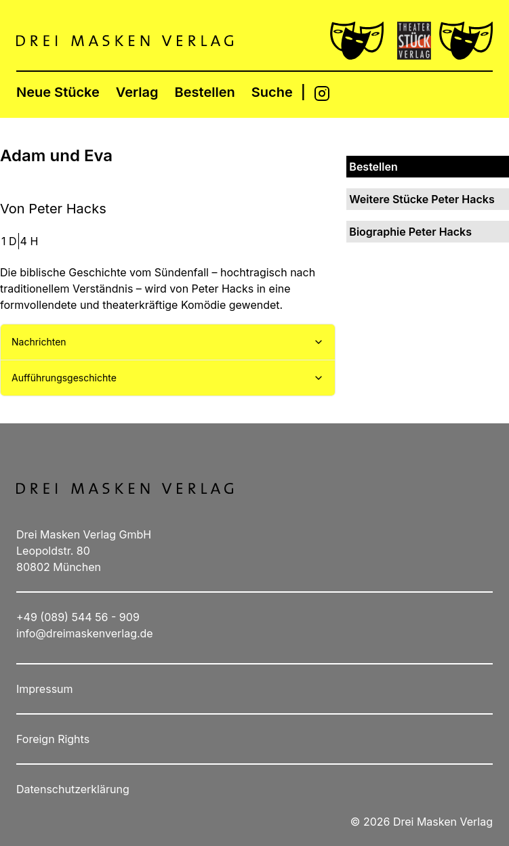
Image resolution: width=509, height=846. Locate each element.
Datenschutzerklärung (72, 789)
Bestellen (205, 92)
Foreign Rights (52, 739)
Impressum (44, 689)
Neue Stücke (58, 92)
